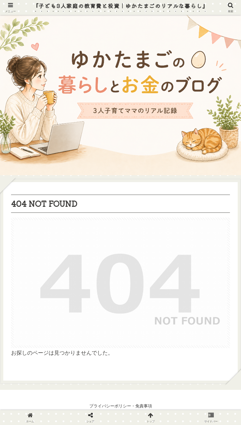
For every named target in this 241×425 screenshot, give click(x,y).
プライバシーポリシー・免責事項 (120, 406)
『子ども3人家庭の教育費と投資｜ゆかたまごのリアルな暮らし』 (120, 6)
